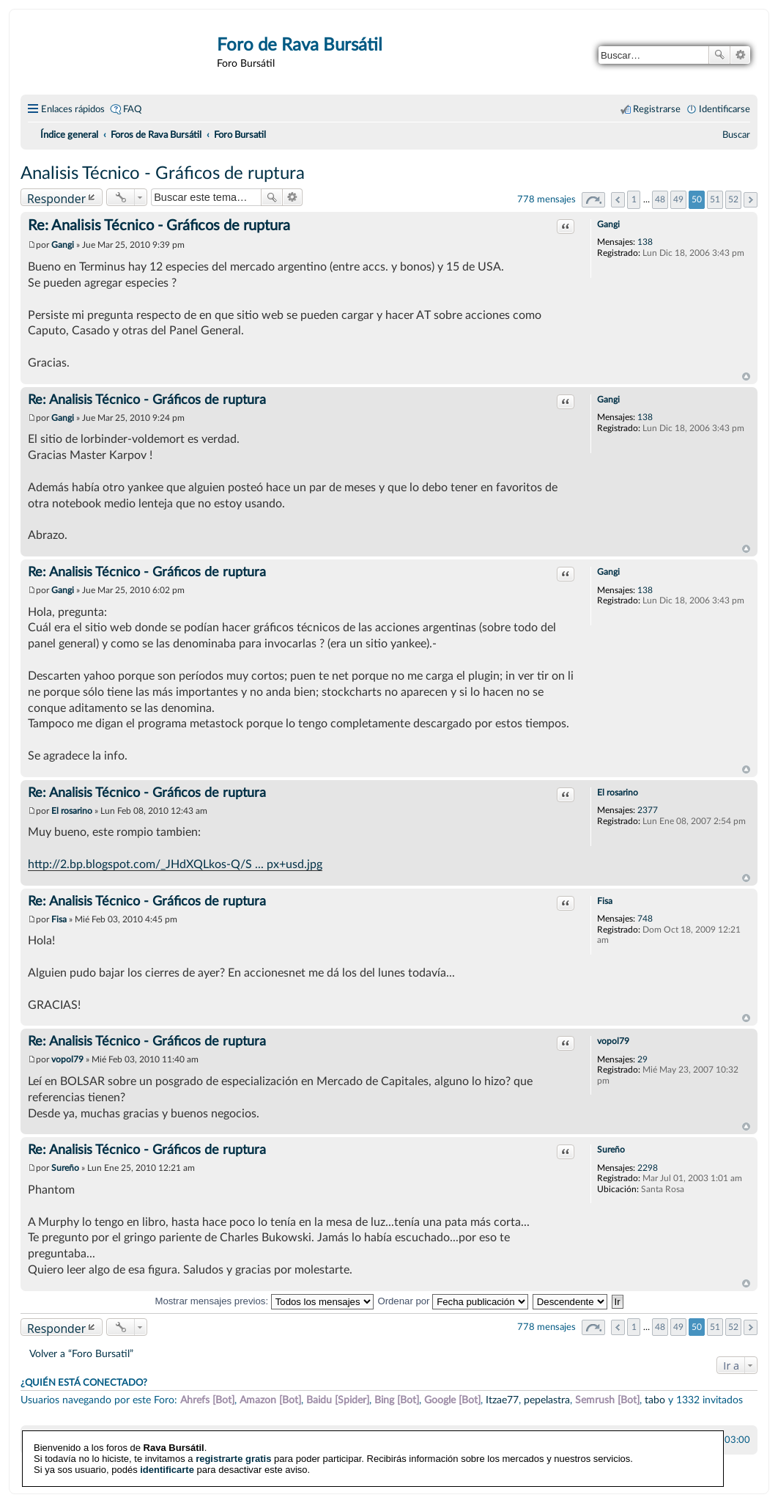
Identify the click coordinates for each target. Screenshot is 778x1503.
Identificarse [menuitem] (724, 109)
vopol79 (613, 1041)
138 (645, 242)
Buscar (719, 55)
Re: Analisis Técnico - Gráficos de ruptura (159, 225)
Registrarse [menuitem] (657, 109)
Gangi (608, 224)
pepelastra (547, 1399)
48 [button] (660, 199)
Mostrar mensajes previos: (264, 1301)
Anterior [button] (618, 199)
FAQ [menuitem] (132, 109)
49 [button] (678, 199)
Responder (56, 198)
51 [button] (715, 199)
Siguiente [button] (750, 199)
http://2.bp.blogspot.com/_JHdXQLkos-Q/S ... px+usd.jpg (175, 864)
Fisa (604, 901)
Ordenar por (452, 1301)
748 (645, 918)
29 (642, 1059)
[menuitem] (736, 135)
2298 (647, 1168)
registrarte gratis (233, 1444)
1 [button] (634, 199)
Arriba (746, 377)
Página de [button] (593, 199)
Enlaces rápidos (73, 109)
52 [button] (733, 199)
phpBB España (440, 1473)
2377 (647, 810)
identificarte (167, 1455)
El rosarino (617, 792)
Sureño (611, 1149)
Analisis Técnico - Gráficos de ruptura (163, 174)
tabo (655, 1399)
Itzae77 (502, 1399)
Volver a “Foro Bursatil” (81, 1353)
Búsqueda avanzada (740, 55)
